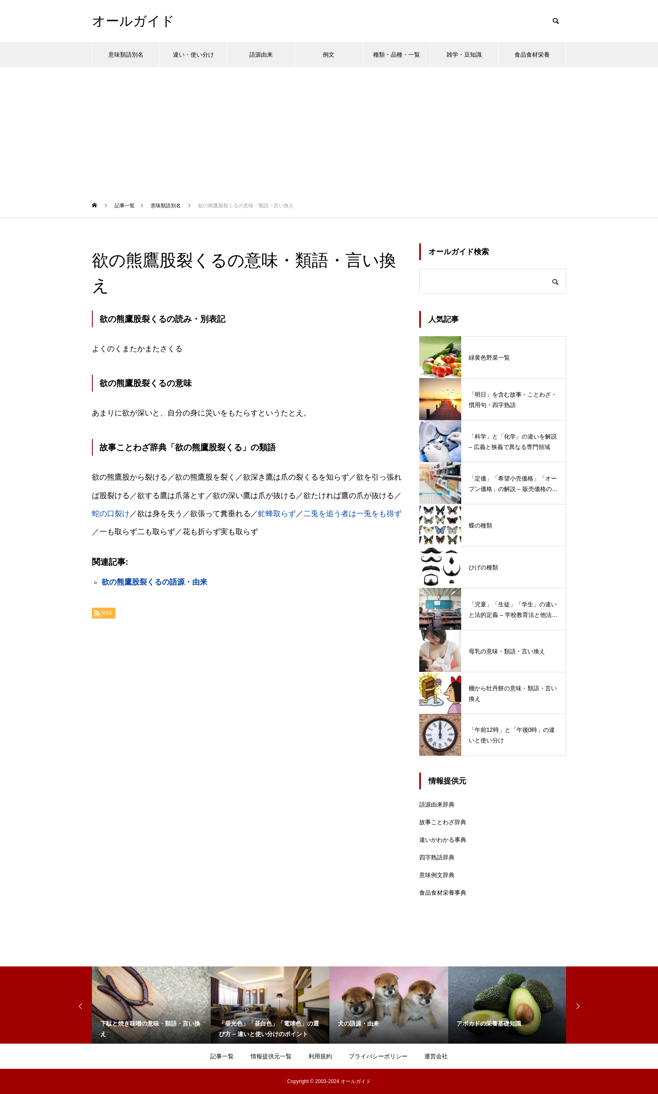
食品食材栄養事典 (442, 892)
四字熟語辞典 (436, 857)
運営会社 (436, 1056)
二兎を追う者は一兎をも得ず (352, 513)
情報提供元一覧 (271, 1056)
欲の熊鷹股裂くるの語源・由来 (154, 582)
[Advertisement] (329, 130)
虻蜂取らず (277, 513)
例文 (328, 54)
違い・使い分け (193, 54)
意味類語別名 (126, 54)
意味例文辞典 (436, 875)
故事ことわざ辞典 (442, 822)
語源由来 (261, 54)
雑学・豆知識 (464, 54)
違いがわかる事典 (442, 839)
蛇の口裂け (111, 513)
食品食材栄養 (532, 54)
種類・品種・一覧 (396, 54)
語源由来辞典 (436, 804)
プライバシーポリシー (378, 1056)
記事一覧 (222, 1056)
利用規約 (320, 1056)
